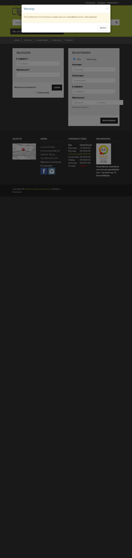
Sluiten (103, 27)
